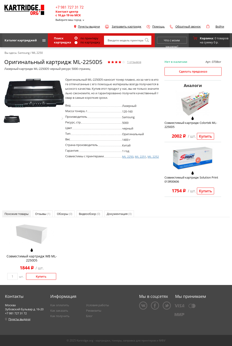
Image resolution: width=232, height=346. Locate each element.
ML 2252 (153, 157)
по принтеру (86, 38)
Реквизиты (93, 310)
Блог (89, 316)
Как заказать (59, 310)
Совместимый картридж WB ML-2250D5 (32, 258)
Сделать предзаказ (193, 71)
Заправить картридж (126, 26)
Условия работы (97, 305)
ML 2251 (140, 157)
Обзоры (64, 214)
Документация (119, 214)
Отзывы (42, 214)
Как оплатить (59, 305)
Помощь (158, 26)
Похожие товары (17, 214)
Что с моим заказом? (172, 41)
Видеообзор (89, 214)
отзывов (134, 62)
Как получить (60, 316)
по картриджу (87, 42)
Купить (205, 136)
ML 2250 (127, 157)
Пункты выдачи (89, 26)
